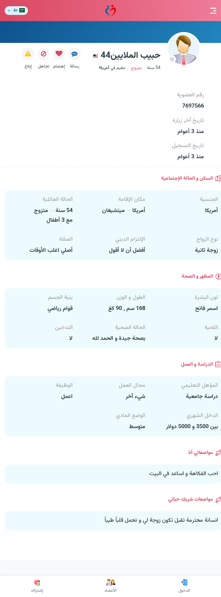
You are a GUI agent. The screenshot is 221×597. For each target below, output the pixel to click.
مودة (110, 11)
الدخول (184, 586)
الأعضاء (110, 586)
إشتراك (37, 586)
